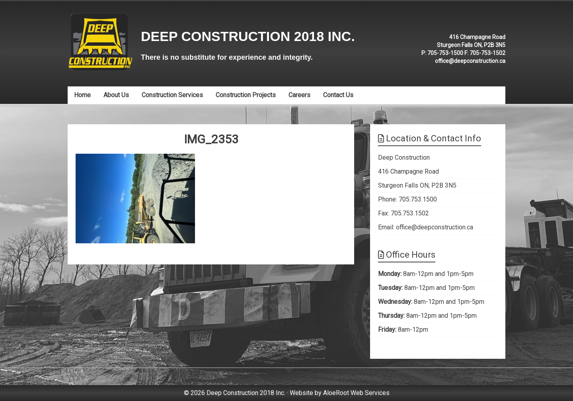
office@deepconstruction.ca (470, 61)
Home (82, 95)
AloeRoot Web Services (356, 393)
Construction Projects (246, 95)
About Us (116, 95)
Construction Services (172, 95)
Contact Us (338, 95)
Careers (299, 95)
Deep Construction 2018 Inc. (248, 36)
